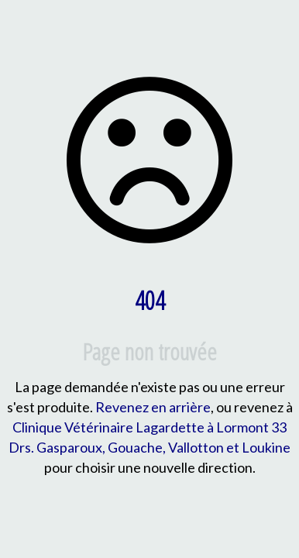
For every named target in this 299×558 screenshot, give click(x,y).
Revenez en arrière (153, 406)
